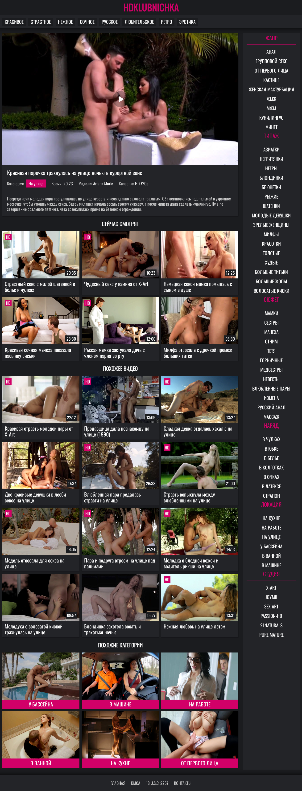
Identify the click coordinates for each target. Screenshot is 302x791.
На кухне (120, 763)
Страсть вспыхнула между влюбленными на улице (189, 497)
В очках (271, 476)
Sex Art (271, 606)
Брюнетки (271, 187)
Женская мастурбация (271, 89)
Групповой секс (271, 61)
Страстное (41, 21)
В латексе (271, 486)
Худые (271, 262)
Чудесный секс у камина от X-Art (116, 283)
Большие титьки (271, 271)
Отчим (271, 341)
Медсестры (271, 369)
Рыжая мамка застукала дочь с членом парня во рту (114, 352)
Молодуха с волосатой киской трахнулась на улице (33, 629)
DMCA (135, 783)
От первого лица (199, 763)
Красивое (14, 21)
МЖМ (271, 108)
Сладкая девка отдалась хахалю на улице (198, 431)
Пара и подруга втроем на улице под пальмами (119, 563)
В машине (120, 704)
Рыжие (271, 196)
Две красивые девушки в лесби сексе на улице (35, 497)
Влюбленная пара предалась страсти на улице (112, 497)
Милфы (271, 234)
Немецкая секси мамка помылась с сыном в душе (198, 286)
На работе (200, 704)
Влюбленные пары (271, 388)
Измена (271, 397)
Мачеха (271, 331)
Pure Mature (271, 634)
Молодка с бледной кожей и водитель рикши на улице (191, 563)
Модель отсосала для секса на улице (34, 563)
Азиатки (271, 149)
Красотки (271, 243)
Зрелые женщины (271, 224)
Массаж (271, 416)
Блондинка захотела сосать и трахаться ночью (112, 629)
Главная (118, 783)
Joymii (271, 596)
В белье (271, 457)
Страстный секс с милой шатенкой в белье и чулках (40, 286)
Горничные (271, 360)
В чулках (271, 439)
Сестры (271, 322)
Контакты (182, 783)
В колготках (271, 467)
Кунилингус (271, 117)
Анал (271, 51)
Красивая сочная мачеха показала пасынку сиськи (38, 352)
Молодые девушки (271, 215)
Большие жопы (271, 281)
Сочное (87, 21)
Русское (110, 21)
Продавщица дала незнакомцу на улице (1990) (116, 431)
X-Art (271, 587)
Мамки (271, 313)
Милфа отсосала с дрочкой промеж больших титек (198, 352)
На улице (36, 183)
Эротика (187, 21)
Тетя (271, 350)
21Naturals (271, 625)
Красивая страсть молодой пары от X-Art (39, 431)
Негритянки (271, 158)
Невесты (271, 379)
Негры (271, 168)
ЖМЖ (271, 98)
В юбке (271, 448)
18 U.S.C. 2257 (157, 783)
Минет (271, 126)
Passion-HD (271, 615)
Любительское (139, 21)
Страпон (271, 495)
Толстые (271, 253)
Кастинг (271, 79)
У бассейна (41, 704)
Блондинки (271, 177)
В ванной (40, 763)
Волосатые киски (271, 290)
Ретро (166, 21)
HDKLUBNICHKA (151, 7)
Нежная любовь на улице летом (194, 626)
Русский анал (271, 407)
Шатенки (271, 205)
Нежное (65, 21)
